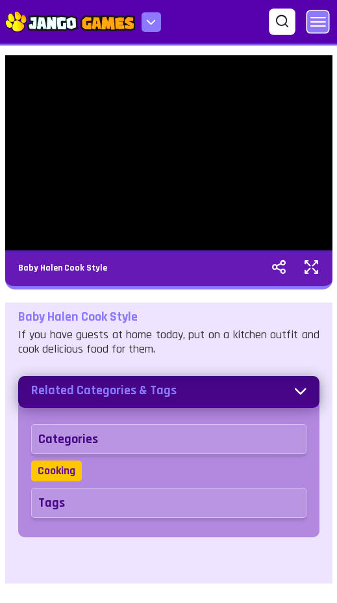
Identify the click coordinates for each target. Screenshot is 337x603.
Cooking (56, 470)
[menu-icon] (151, 22)
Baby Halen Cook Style (62, 268)
